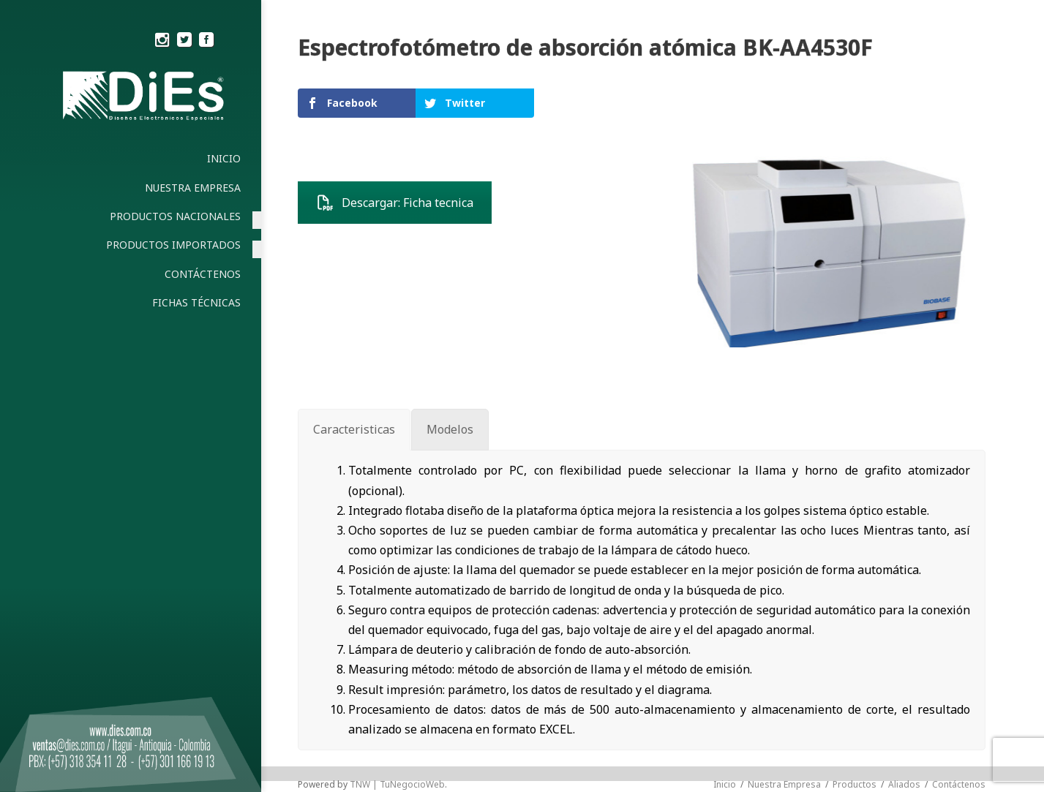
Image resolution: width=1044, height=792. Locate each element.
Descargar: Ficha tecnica (394, 203)
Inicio (724, 784)
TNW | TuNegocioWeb (397, 784)
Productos (854, 784)
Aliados (904, 784)
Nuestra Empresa (784, 784)
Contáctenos (958, 784)
